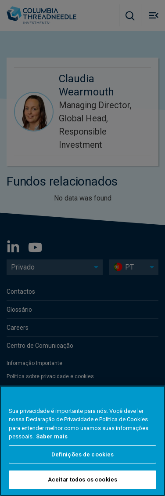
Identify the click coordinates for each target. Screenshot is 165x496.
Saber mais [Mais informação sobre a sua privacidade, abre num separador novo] (52, 437)
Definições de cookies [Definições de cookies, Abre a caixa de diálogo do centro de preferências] (82, 455)
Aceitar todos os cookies (82, 480)
